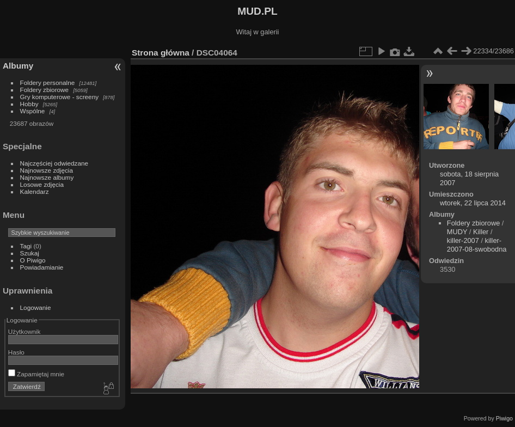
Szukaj (29, 253)
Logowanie (35, 307)
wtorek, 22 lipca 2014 (473, 203)
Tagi (26, 245)
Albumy (18, 65)
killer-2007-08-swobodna (477, 244)
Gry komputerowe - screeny (59, 96)
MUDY (457, 232)
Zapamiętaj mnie (36, 373)
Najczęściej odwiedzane (54, 163)
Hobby (29, 103)
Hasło (16, 352)
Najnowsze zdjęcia (46, 170)
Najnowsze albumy (47, 177)
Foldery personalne (47, 82)
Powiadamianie (42, 267)
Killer (480, 232)
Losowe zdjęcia (42, 184)
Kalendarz (34, 191)
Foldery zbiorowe (44, 89)
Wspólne (32, 110)
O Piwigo (33, 260)
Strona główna (160, 52)
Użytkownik (24, 331)
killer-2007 (463, 240)
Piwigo (504, 418)
